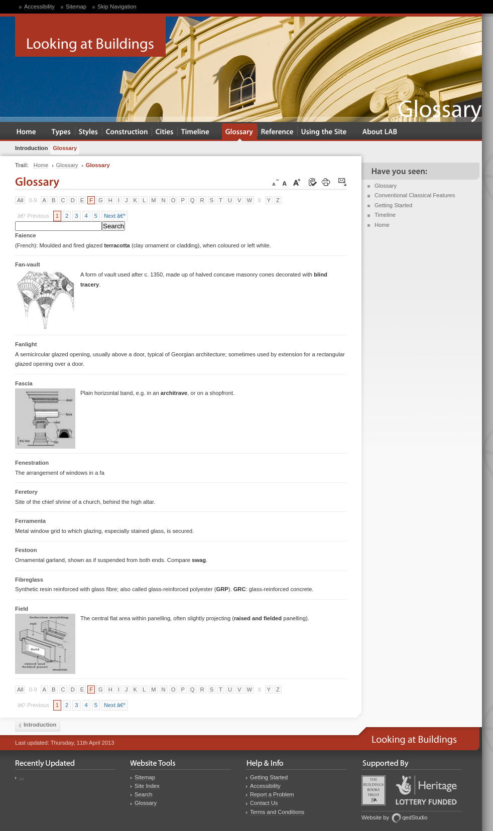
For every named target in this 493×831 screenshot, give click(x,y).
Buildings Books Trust (373, 790)
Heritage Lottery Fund (426, 790)
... (21, 777)
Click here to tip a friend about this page (343, 183)
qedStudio (414, 817)
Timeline (385, 215)
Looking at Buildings (90, 37)
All (20, 200)
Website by (375, 817)
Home (382, 225)
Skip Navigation (117, 7)
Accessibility (39, 7)
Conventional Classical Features (415, 195)
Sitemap (76, 7)
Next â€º (115, 216)
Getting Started (393, 205)
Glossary (386, 186)
